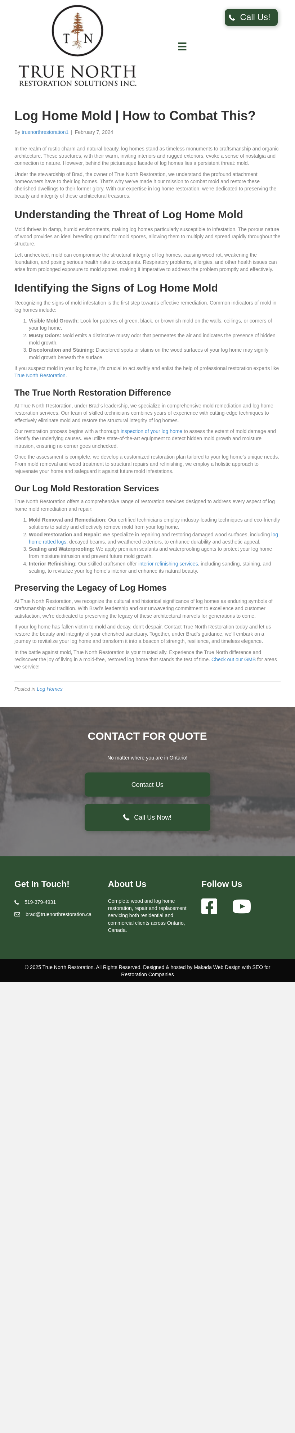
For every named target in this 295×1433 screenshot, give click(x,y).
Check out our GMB (233, 659)
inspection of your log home (151, 431)
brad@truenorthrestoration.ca (58, 914)
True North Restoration (40, 375)
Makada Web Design (217, 967)
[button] (251, 17)
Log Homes (50, 689)
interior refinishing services (168, 564)
